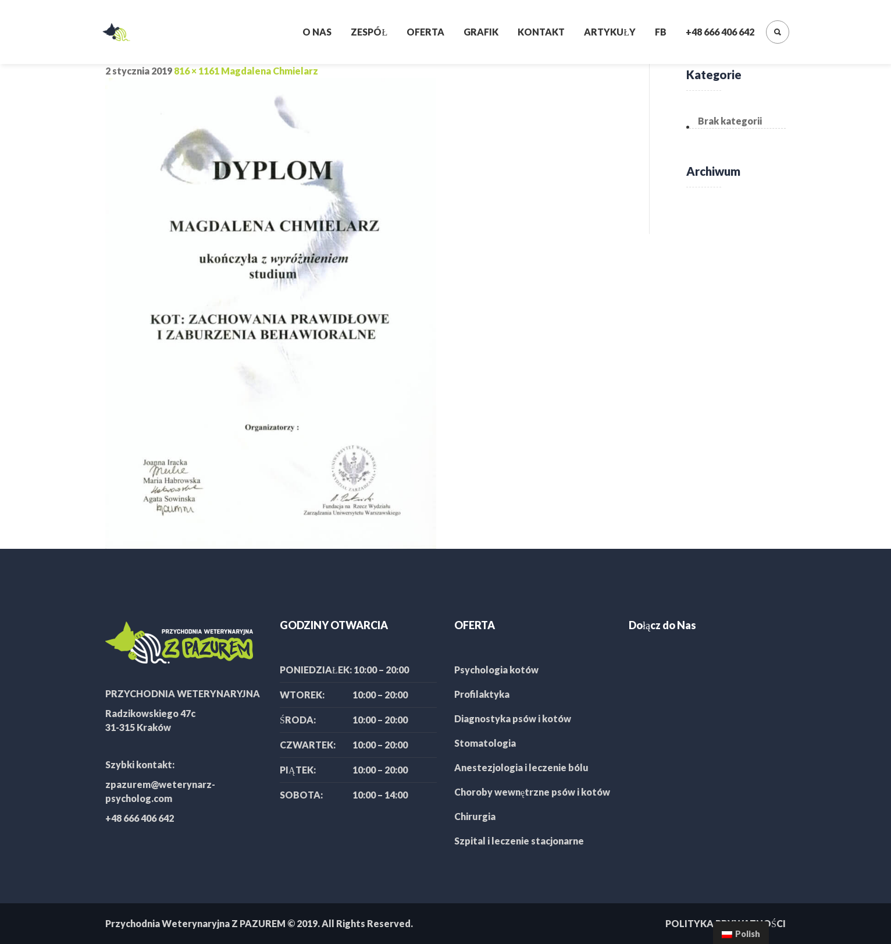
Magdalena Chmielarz (269, 70)
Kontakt (541, 31)
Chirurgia (475, 816)
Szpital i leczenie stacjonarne (519, 840)
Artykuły (610, 31)
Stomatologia (485, 742)
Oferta (425, 31)
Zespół (369, 31)
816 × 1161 (196, 70)
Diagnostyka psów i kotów (512, 718)
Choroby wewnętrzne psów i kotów (532, 791)
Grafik (481, 31)
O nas (317, 31)
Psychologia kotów (496, 669)
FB (661, 31)
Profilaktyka (481, 694)
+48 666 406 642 (720, 31)
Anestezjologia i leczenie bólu (521, 767)
